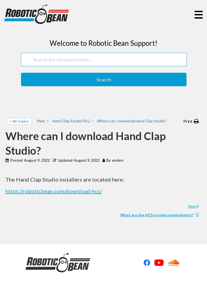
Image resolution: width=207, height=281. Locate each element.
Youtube (159, 262)
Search (103, 79)
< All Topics (19, 121)
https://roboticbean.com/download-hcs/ (53, 191)
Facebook (147, 262)
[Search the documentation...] (104, 59)
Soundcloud (173, 262)
